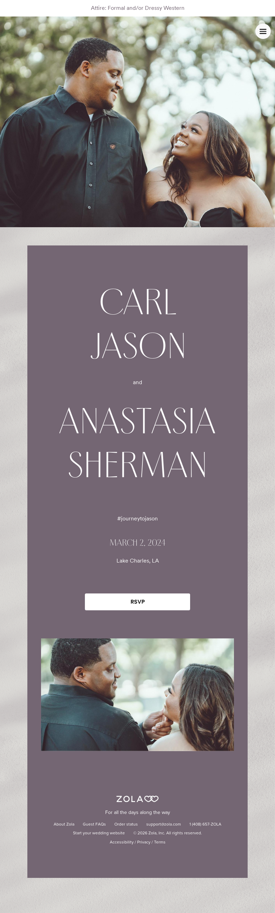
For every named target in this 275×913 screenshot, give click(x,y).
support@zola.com (163, 824)
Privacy (143, 842)
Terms (160, 842)
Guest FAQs (94, 824)
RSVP (137, 601)
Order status (126, 824)
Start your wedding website (99, 833)
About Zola (64, 824)
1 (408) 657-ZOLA (205, 824)
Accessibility (122, 842)
